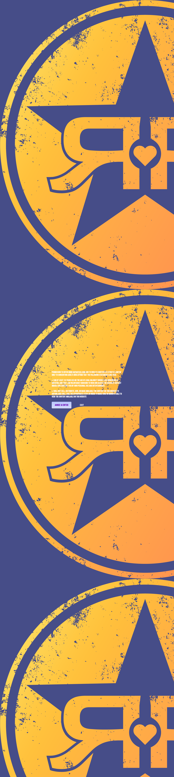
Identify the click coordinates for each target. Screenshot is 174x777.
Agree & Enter (61, 405)
